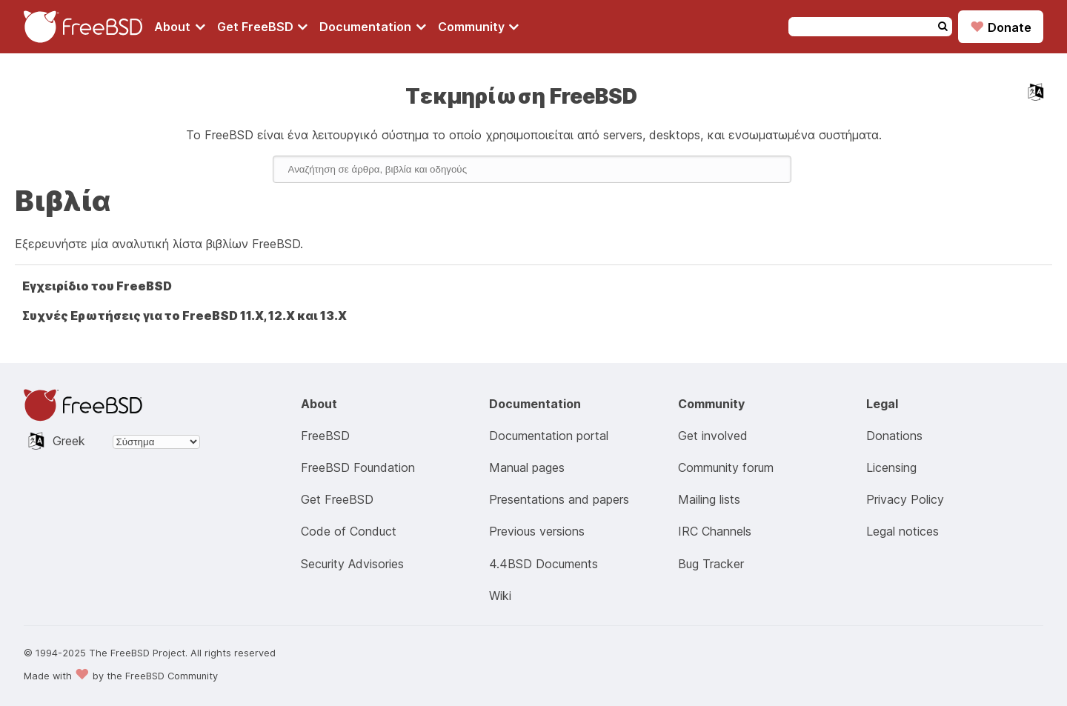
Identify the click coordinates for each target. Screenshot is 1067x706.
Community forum (726, 467)
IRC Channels (714, 531)
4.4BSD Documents (543, 563)
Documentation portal (548, 435)
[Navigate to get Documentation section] (372, 26)
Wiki (500, 595)
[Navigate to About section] (179, 26)
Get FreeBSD (262, 26)
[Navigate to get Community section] (478, 26)
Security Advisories (352, 563)
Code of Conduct (348, 531)
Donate (1000, 27)
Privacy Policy (905, 499)
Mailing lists (709, 499)
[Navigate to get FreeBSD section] (262, 26)
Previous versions (537, 531)
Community (478, 26)
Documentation (372, 26)
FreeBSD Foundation (358, 467)
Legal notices (902, 531)
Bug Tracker (711, 563)
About (179, 26)
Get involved (713, 435)
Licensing (891, 467)
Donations (894, 435)
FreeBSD (325, 435)
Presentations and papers (559, 499)
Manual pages (527, 467)
